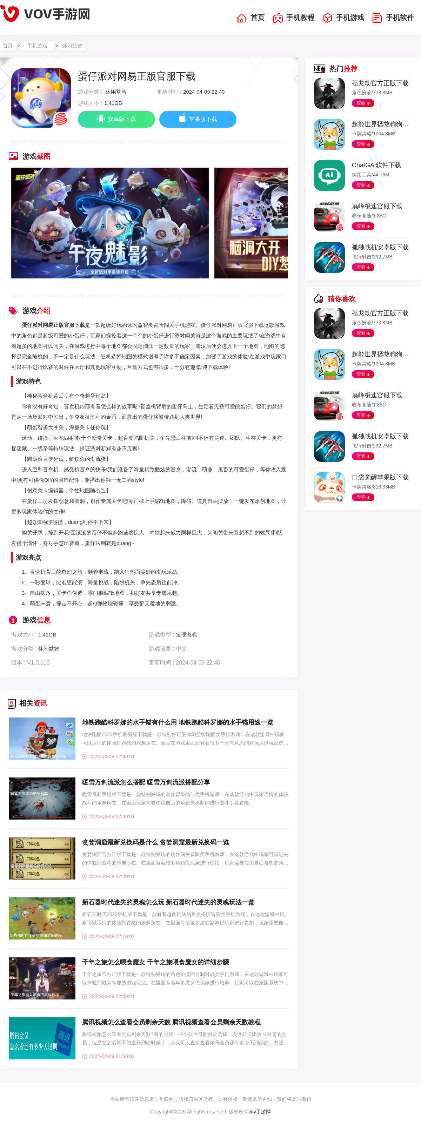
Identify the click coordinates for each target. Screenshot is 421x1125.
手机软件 (392, 18)
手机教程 (293, 18)
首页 (250, 18)
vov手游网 (259, 1111)
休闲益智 (72, 45)
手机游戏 (342, 18)
